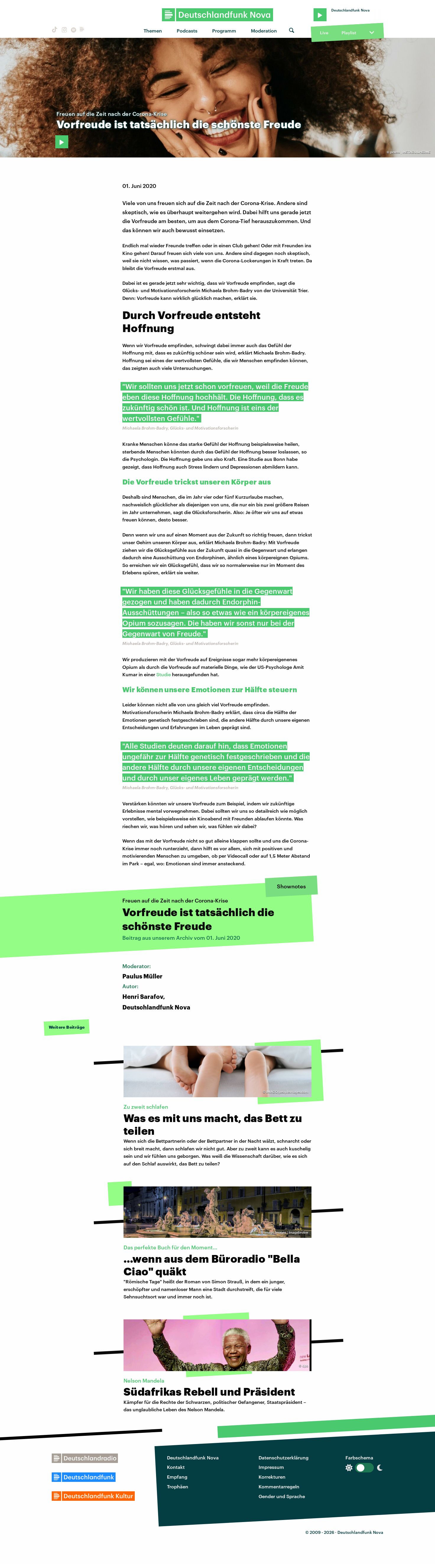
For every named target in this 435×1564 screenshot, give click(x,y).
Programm (224, 30)
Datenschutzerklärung (284, 1457)
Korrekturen (272, 1477)
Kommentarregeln (279, 1486)
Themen (153, 30)
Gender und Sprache (282, 1496)
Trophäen (177, 1486)
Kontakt (176, 1467)
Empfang (177, 1477)
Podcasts (187, 30)
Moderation (264, 30)
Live (324, 32)
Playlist (349, 32)
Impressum (271, 1467)
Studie (163, 674)
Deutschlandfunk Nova (193, 1457)
